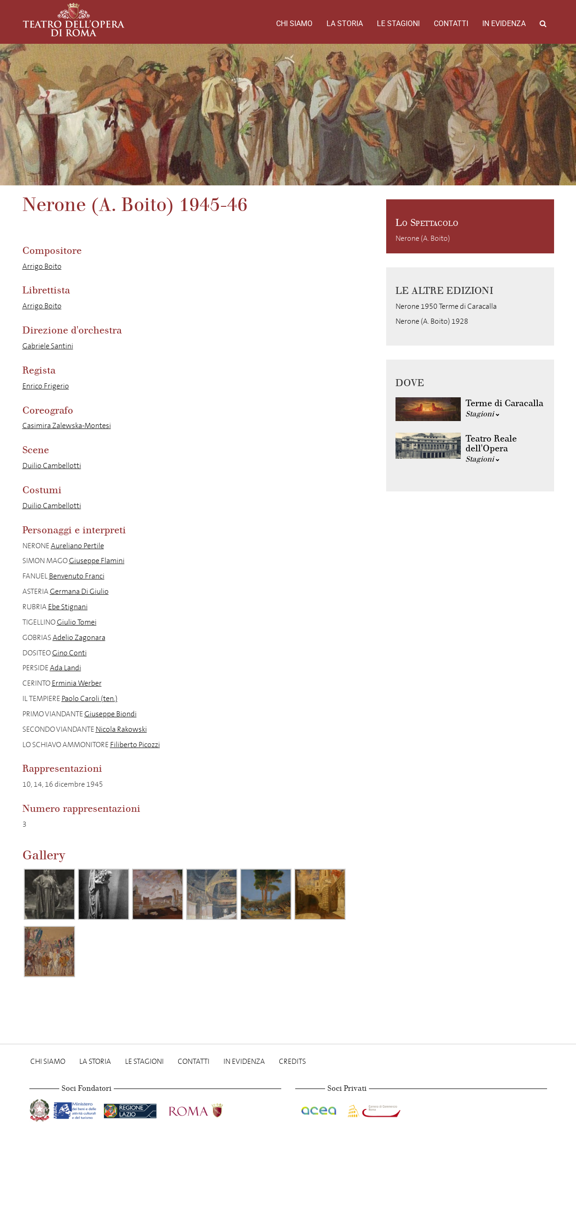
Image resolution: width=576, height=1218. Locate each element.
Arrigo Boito (42, 266)
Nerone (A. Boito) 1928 (432, 321)
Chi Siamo (294, 23)
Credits (292, 1061)
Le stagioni (398, 23)
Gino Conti (69, 653)
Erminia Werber (77, 683)
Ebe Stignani (68, 607)
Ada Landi (65, 668)
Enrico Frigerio (45, 386)
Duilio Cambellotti (51, 465)
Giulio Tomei (77, 622)
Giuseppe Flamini (97, 560)
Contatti (451, 23)
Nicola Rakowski (121, 729)
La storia (344, 23)
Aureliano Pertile (77, 546)
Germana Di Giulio (79, 591)
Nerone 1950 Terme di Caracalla (446, 306)
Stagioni (482, 413)
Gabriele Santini (47, 346)
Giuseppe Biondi (110, 714)
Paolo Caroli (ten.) (90, 698)
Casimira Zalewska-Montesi (66, 425)
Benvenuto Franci (76, 576)
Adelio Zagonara (79, 637)
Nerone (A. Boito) (423, 238)
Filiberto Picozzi (135, 744)
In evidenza (504, 23)
